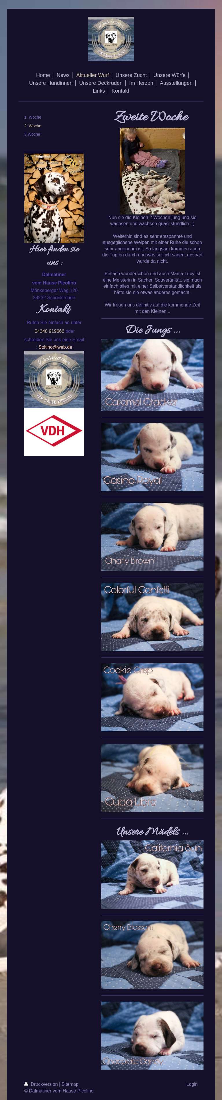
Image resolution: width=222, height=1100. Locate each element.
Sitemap (70, 1084)
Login (192, 1084)
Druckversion (41, 1084)
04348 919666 (49, 331)
